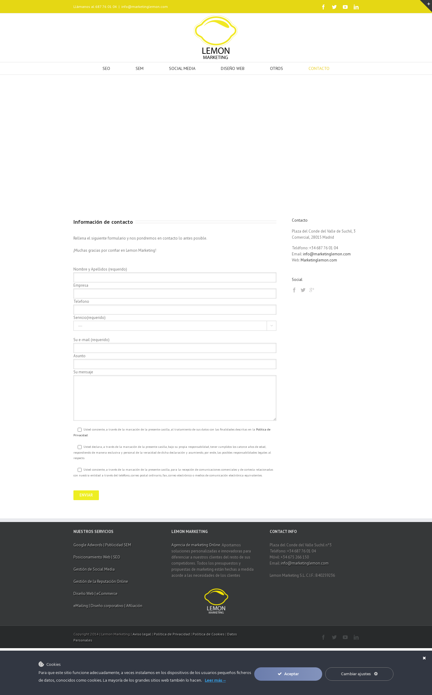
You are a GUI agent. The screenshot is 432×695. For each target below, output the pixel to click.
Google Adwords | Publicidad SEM (102, 545)
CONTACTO (319, 68)
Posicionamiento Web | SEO (96, 557)
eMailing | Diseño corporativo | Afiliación (107, 605)
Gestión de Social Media (94, 569)
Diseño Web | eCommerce (95, 593)
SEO (106, 68)
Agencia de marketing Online (195, 545)
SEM (139, 68)
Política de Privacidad (172, 634)
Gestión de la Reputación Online (100, 581)
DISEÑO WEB (233, 68)
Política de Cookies (208, 634)
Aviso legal (142, 634)
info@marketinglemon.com (144, 6)
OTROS (276, 68)
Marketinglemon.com (319, 260)
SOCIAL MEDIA (182, 68)
